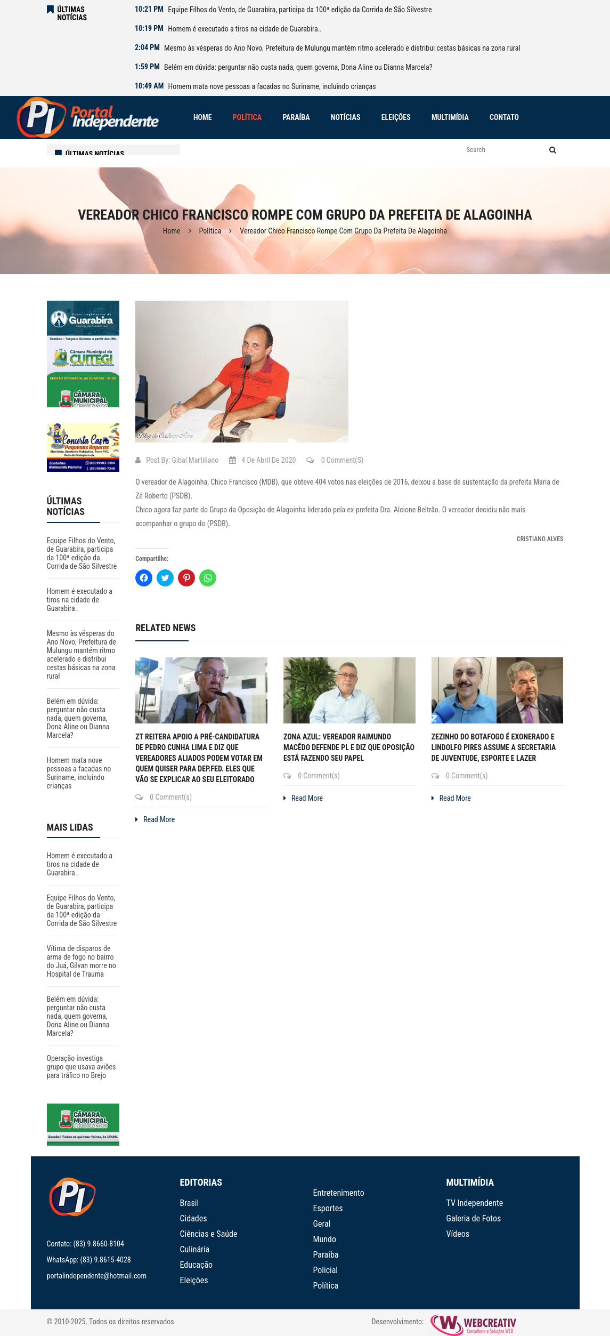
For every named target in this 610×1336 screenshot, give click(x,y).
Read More (155, 819)
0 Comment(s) (334, 460)
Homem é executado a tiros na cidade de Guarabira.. (245, 29)
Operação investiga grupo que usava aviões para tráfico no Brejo (81, 1067)
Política (210, 231)
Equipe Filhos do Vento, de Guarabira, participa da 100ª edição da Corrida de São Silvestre (300, 9)
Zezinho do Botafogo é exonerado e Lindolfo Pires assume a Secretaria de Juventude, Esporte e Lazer (494, 747)
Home (172, 231)
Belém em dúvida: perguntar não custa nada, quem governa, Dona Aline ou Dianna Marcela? (298, 67)
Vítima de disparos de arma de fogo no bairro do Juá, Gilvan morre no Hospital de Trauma (81, 961)
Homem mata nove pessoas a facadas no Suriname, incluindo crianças (272, 86)
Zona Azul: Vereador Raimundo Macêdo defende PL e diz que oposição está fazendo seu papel (348, 747)
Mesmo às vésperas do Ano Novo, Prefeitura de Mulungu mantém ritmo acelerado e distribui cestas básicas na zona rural (342, 48)
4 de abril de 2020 (262, 460)
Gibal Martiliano (195, 460)
